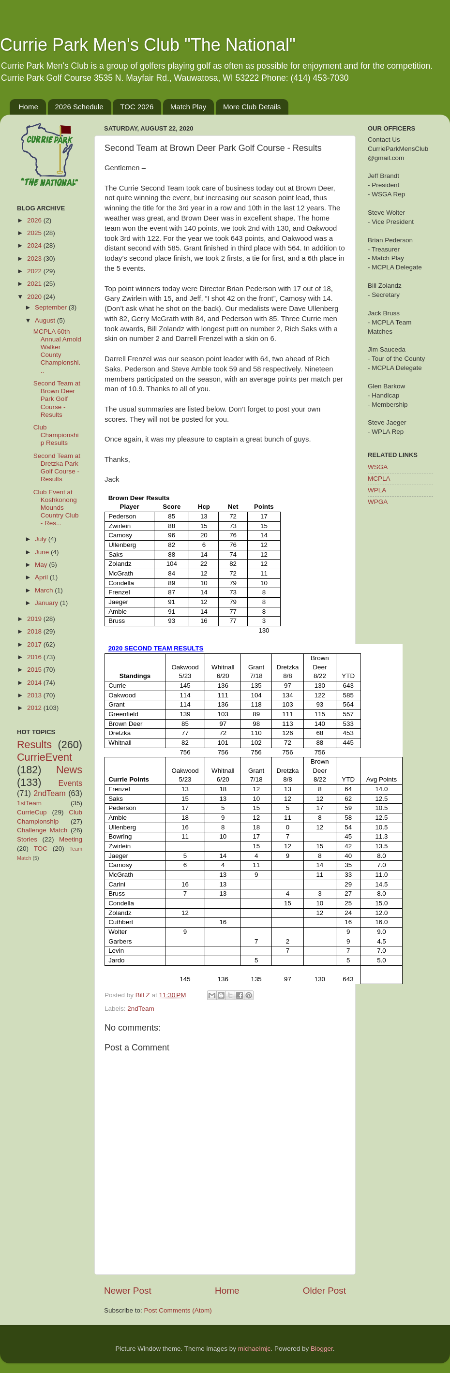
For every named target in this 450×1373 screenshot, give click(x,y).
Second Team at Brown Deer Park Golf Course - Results (56, 399)
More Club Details (252, 107)
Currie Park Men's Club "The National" (148, 45)
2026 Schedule (79, 107)
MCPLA (379, 478)
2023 (35, 258)
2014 (35, 682)
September (52, 307)
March (45, 590)
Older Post (324, 1290)
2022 (35, 271)
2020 (35, 296)
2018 (35, 631)
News (69, 770)
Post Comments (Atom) (178, 1310)
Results (34, 744)
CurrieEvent (44, 757)
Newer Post (127, 1290)
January (47, 602)
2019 (35, 618)
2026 (35, 220)
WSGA (378, 467)
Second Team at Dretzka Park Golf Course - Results (56, 467)
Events (71, 783)
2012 (35, 707)
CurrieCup (32, 812)
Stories (27, 839)
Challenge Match (42, 830)
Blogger (322, 1348)
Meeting (70, 839)
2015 (35, 669)
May (42, 564)
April (42, 577)
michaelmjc (254, 1348)
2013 (35, 695)
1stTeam (29, 803)
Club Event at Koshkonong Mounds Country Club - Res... (56, 507)
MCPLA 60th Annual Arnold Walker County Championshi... (57, 351)
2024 (35, 245)
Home (28, 107)
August (46, 320)
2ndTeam (140, 1008)
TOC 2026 (136, 107)
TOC (40, 848)
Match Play (188, 107)
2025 (35, 232)
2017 (35, 644)
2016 (35, 657)
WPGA (378, 501)
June (43, 552)
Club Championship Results (56, 435)
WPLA (377, 490)
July (41, 539)
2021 (35, 283)
